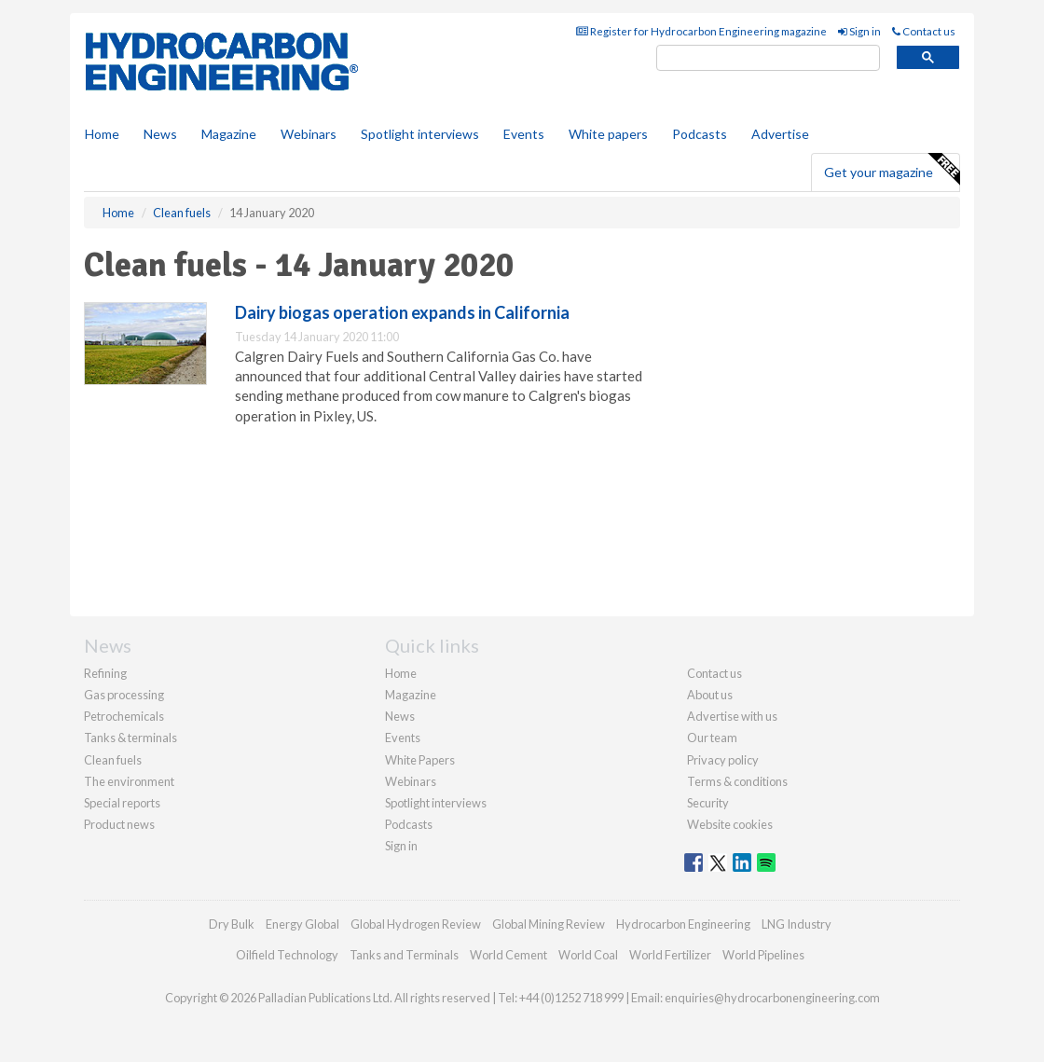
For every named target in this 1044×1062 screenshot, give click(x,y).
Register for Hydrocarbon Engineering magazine (701, 31)
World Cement (508, 954)
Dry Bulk (231, 924)
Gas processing (124, 694)
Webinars (309, 134)
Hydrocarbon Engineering (683, 924)
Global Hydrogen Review (415, 924)
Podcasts (699, 134)
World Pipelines (763, 954)
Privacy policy (723, 759)
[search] (768, 58)
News (400, 716)
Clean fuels (113, 759)
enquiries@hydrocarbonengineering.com (772, 997)
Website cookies (730, 824)
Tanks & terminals (130, 737)
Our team (712, 737)
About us (710, 694)
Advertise (780, 134)
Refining (105, 673)
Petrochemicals (124, 716)
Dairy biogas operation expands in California (402, 312)
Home (102, 134)
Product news (119, 824)
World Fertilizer (670, 954)
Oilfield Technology (287, 954)
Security (708, 802)
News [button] (160, 134)
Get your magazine (891, 170)
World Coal (588, 954)
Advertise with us (732, 716)
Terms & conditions (737, 781)
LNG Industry (796, 924)
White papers (608, 134)
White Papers (420, 759)
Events (523, 134)
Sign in (859, 31)
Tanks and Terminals (404, 954)
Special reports (122, 802)
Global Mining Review (548, 924)
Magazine (228, 134)
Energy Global (302, 924)
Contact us (923, 31)
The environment (129, 781)
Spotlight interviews (420, 134)
